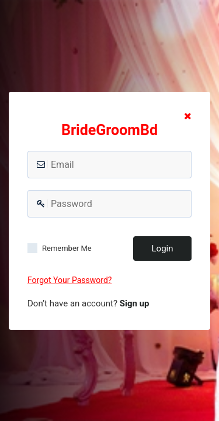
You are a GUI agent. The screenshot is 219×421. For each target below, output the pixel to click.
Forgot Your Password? (69, 280)
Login (162, 248)
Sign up (135, 303)
